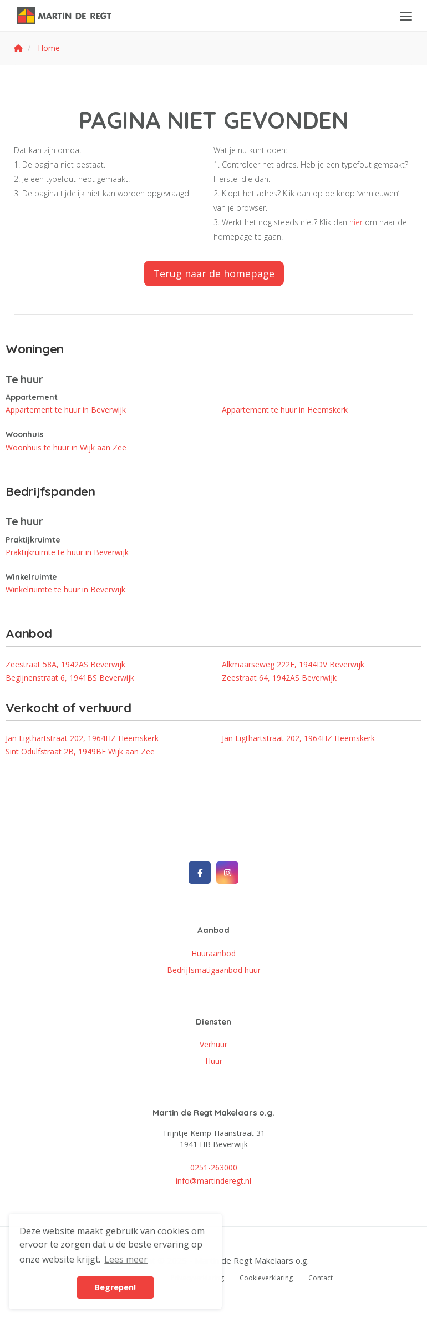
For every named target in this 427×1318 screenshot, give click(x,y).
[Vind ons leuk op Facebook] (200, 872)
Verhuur (213, 1044)
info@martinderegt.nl (213, 1180)
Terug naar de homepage (213, 273)
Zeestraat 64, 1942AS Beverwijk (279, 677)
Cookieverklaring (266, 1277)
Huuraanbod (213, 953)
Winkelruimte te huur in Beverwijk (65, 589)
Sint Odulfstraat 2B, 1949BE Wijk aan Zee (80, 751)
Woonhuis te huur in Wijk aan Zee (66, 447)
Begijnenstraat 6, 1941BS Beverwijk (70, 677)
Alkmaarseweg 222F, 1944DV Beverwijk (293, 664)
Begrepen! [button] (115, 1287)
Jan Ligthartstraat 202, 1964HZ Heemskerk (82, 738)
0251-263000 (213, 1167)
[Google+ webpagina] (227, 872)
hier (356, 222)
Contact (320, 1277)
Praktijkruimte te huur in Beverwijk (67, 552)
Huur (213, 1061)
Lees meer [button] (126, 1259)
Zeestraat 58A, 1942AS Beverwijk (65, 664)
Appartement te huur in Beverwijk (66, 409)
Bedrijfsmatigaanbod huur (214, 970)
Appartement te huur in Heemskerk (285, 409)
